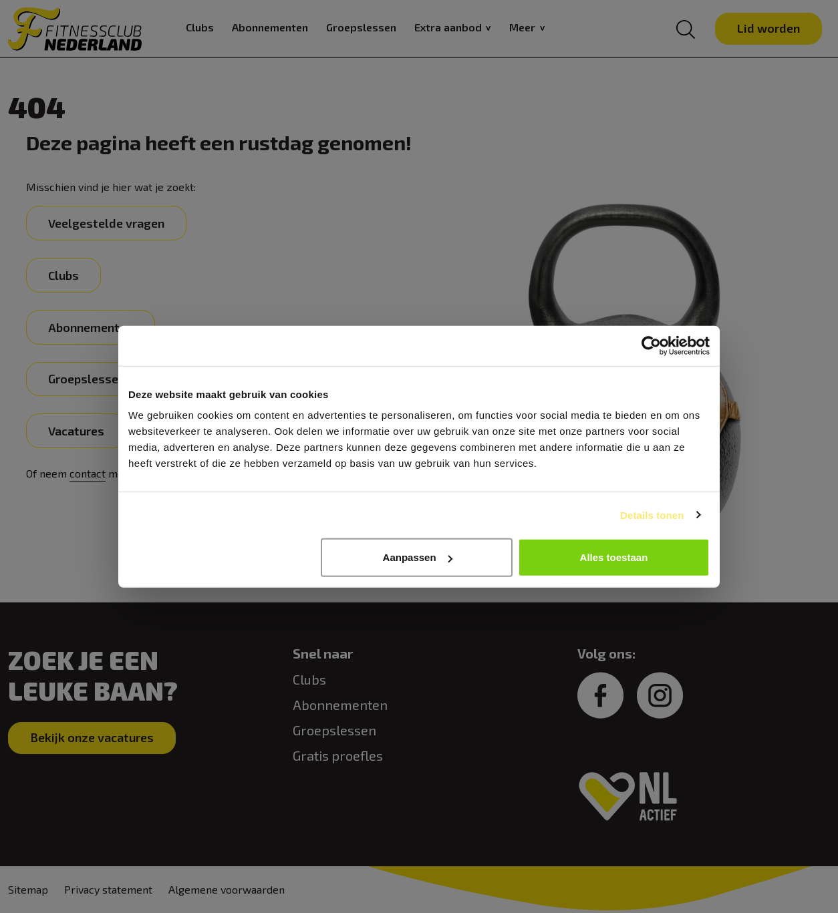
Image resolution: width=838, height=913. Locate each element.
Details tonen (652, 514)
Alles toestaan (614, 557)
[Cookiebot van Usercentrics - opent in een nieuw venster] (651, 345)
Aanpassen (417, 557)
